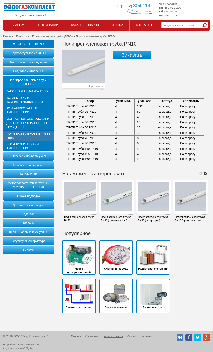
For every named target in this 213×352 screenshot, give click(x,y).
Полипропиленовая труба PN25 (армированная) (190, 218)
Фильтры (28, 250)
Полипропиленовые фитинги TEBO (23, 146)
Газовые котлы (153, 307)
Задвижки (28, 214)
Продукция (22, 36)
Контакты (145, 336)
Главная (8, 36)
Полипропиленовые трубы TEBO (28, 135)
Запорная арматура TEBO (27, 91)
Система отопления (79, 307)
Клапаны (28, 223)
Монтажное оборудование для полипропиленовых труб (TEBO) (28, 123)
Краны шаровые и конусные (28, 232)
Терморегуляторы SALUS (28, 53)
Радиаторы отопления (28, 71)
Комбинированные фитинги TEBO (22, 110)
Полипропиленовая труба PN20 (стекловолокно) (116, 218)
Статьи (131, 336)
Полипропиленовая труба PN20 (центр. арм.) (153, 218)
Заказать (131, 55)
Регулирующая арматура (28, 241)
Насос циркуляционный (79, 270)
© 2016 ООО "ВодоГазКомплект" (25, 336)
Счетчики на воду (116, 268)
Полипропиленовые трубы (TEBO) (52, 36)
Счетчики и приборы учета (28, 156)
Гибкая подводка (28, 196)
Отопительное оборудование (29, 62)
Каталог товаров (113, 336)
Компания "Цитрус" (29, 344)
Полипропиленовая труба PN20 (79, 218)
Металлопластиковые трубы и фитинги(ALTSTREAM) (28, 185)
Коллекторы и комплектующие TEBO (24, 100)
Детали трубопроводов (28, 205)
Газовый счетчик (116, 307)
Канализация (28, 174)
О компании (92, 336)
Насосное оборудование (28, 165)
